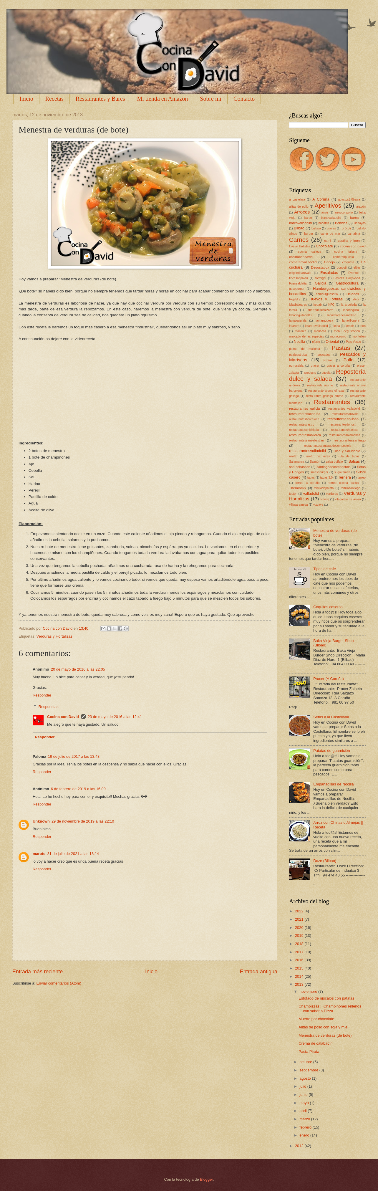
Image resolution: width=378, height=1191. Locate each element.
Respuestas (49, 706)
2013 (299, 984)
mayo (304, 1103)
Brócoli (346, 228)
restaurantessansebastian (306, 440)
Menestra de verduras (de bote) (325, 1035)
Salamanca (296, 461)
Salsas (354, 461)
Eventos (353, 272)
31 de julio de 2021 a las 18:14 (73, 853)
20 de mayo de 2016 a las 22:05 (78, 669)
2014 (299, 976)
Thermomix (297, 488)
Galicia (320, 283)
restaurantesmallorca (305, 435)
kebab (318, 304)
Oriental (332, 341)
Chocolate (324, 246)
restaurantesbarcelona (304, 419)
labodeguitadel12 (300, 315)
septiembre (309, 1070)
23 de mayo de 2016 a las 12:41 (115, 716)
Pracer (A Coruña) (328, 678)
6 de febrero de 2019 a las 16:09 (78, 789)
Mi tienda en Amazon (162, 98)
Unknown (41, 821)
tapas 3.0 (326, 477)
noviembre (308, 991)
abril (303, 1111)
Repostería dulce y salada (327, 375)
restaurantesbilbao (343, 419)
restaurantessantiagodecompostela (327, 445)
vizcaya (318, 504)
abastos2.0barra (349, 199)
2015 (299, 968)
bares (354, 217)
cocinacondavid (301, 257)
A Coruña (320, 199)
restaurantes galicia (304, 408)
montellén (359, 336)
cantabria (354, 233)
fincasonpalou (298, 278)
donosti (341, 267)
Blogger (206, 1179)
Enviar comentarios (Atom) (59, 983)
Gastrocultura (347, 283)
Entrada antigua (258, 972)
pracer (315, 365)
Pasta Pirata (309, 1051)
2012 (299, 1146)
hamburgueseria (327, 294)
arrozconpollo (343, 212)
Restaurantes (332, 401)
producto (310, 372)
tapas (311, 477)
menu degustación (347, 331)
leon (362, 325)
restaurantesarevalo (345, 414)
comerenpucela (343, 257)
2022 (299, 911)
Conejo (329, 262)
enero (304, 1135)
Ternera (344, 477)
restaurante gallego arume (324, 396)
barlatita (323, 223)
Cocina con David (63, 716)
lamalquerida (297, 320)
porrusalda (296, 365)
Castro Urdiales (299, 246)
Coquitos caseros (327, 607)
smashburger (319, 472)
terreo (362, 477)
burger (308, 233)
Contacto (244, 98)
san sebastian (299, 467)
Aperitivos (328, 205)
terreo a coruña (308, 482)
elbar (357, 267)
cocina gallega (309, 251)
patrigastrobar (298, 354)
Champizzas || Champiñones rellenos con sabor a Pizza (330, 1008)
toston (293, 493)
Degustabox (320, 267)
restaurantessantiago (350, 440)
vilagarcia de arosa (348, 499)
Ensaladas (329, 272)
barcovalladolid (331, 217)
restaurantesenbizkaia (304, 429)
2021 (299, 919)
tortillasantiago (350, 488)
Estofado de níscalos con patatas (326, 998)
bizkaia (316, 228)
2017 (299, 952)
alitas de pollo (299, 206)
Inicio (26, 98)
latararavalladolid (316, 325)
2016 (299, 960)
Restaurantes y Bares (100, 98)
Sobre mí (210, 98)
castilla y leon (349, 240)
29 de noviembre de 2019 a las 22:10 (83, 821)
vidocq (324, 499)
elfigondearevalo (300, 272)
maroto (39, 853)
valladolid (311, 493)
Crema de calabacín (315, 1043)
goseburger (296, 288)
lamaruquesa (324, 320)
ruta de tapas (349, 456)
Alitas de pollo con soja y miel (323, 1027)
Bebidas (341, 223)
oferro (316, 341)
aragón (361, 206)
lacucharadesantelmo (341, 315)
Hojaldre (294, 299)
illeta (356, 299)
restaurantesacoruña (304, 414)
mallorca (300, 331)
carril (327, 240)
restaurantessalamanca (344, 435)
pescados (323, 354)
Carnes (299, 239)
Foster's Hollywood (347, 278)
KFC (331, 304)
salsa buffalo (334, 461)
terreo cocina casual (344, 482)
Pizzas (328, 360)
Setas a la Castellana (331, 717)
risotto (293, 456)
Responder (42, 695)
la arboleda (349, 304)
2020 (299, 927)
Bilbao (299, 228)
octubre (306, 1062)
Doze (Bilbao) (324, 860)
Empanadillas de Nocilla (333, 784)
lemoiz (350, 325)
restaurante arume (320, 385)
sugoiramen (342, 472)
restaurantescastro (301, 424)
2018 (299, 944)
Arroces (302, 211)
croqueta (348, 262)
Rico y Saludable (347, 451)
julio (303, 1086)
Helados (352, 294)
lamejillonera (350, 320)
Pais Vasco (353, 341)
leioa (337, 325)
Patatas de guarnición (331, 750)
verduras (332, 493)
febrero (305, 1127)
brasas (331, 228)
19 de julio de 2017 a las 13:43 (74, 756)
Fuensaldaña (298, 283)
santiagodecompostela (333, 467)
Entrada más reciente (37, 972)
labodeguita (351, 310)
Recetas (54, 98)
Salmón (315, 461)
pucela (325, 372)
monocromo (338, 336)
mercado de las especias (306, 336)
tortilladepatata (324, 488)
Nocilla (299, 341)
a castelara (297, 199)
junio (304, 1094)
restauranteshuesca (344, 429)
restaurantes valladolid (344, 408)
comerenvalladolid (302, 262)
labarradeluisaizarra (320, 310)
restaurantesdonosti (342, 424)
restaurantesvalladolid (307, 451)
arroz (324, 212)
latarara (294, 325)
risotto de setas (318, 456)
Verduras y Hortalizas (54, 636)
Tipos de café (324, 569)
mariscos (320, 331)
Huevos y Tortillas (326, 299)
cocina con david (353, 246)
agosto (305, 1078)
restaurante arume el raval (326, 390)
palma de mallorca (304, 348)
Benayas (360, 223)
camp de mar (330, 233)
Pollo (348, 359)
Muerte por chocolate (316, 1019)
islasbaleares (298, 304)
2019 (299, 935)
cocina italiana (345, 251)
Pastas (340, 347)
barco (308, 217)
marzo (305, 1119)
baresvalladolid (300, 223)
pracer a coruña (338, 365)
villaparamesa (298, 504)
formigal (320, 278)
